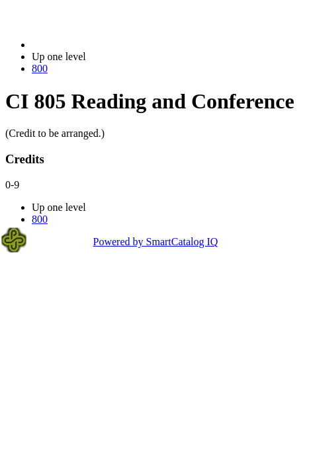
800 (40, 68)
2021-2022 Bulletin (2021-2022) (101, 44)
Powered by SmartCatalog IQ (155, 241)
